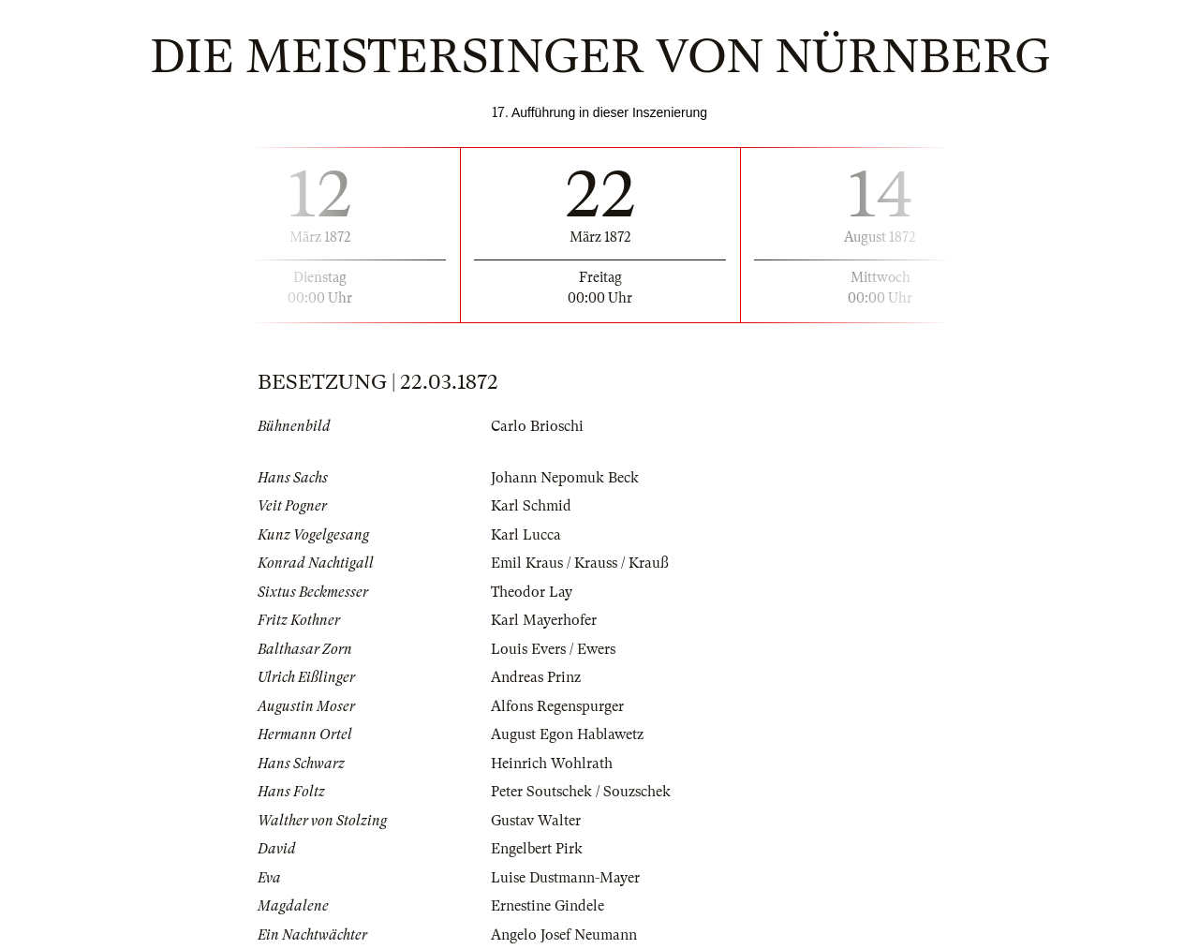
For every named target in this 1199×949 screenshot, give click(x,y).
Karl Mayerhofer (544, 620)
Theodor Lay (531, 592)
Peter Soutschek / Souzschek (581, 791)
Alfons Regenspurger (557, 706)
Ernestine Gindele (547, 905)
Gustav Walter (536, 820)
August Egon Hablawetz (567, 734)
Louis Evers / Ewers (553, 649)
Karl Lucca (526, 534)
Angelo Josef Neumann (564, 935)
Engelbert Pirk (537, 848)
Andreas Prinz (536, 677)
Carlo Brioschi (537, 426)
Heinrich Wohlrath (552, 763)
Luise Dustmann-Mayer (565, 877)
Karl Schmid (531, 505)
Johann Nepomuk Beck (565, 477)
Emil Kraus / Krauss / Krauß (580, 563)
